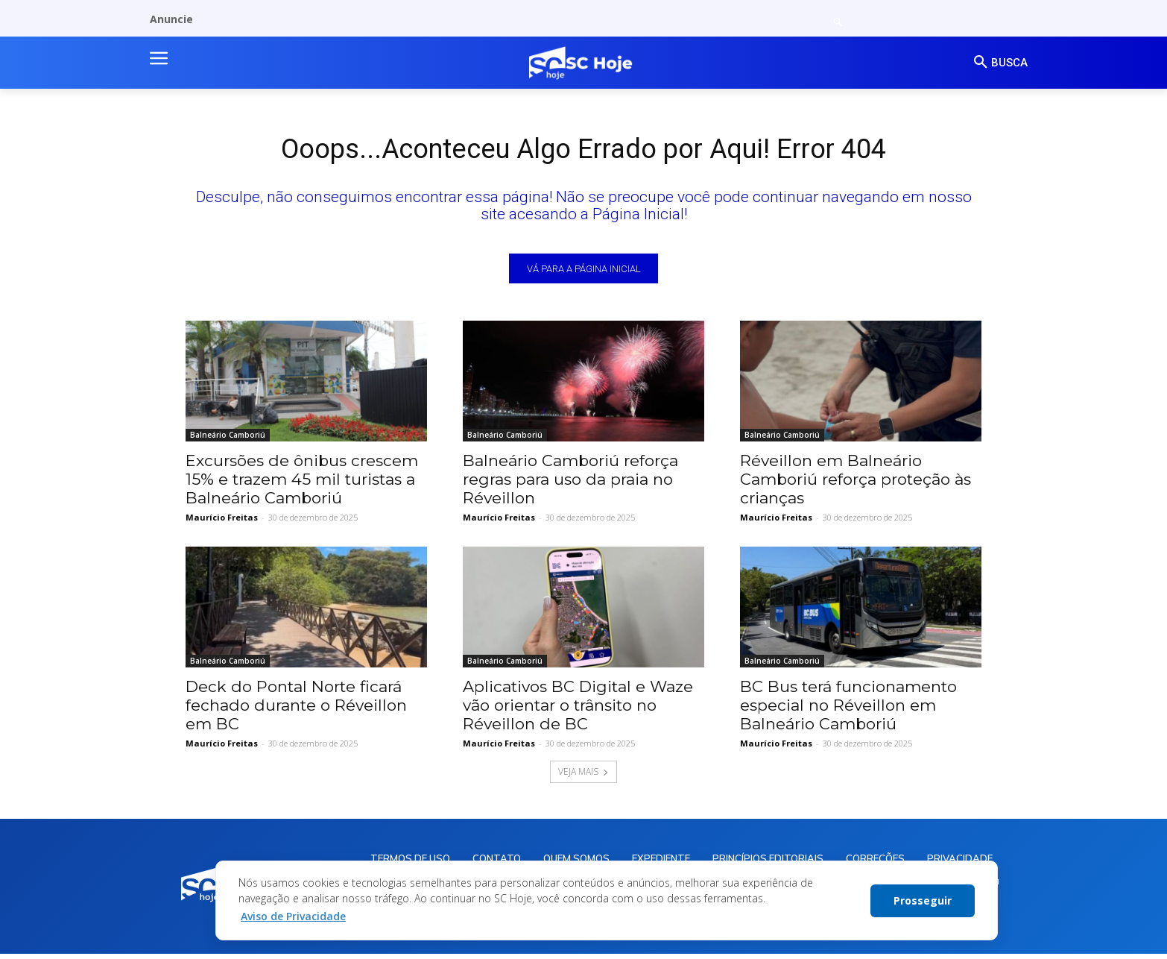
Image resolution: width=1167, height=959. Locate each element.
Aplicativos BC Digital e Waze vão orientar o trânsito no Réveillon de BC (578, 709)
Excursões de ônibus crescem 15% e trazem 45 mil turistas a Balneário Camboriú (302, 483)
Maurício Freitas (222, 520)
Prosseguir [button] (923, 900)
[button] (838, 22)
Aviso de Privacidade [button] (293, 916)
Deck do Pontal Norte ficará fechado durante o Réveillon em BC (296, 709)
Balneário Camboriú (227, 438)
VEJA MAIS (583, 775)
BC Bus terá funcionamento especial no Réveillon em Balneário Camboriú (848, 709)
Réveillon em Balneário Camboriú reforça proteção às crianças (855, 483)
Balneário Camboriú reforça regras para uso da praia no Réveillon (570, 483)
